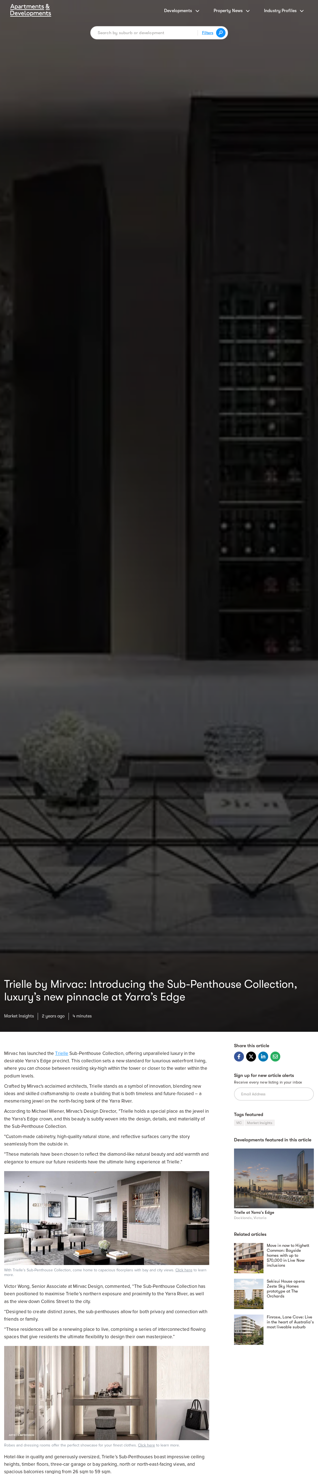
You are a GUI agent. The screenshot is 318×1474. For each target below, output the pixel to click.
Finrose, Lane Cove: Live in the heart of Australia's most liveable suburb (290, 1322)
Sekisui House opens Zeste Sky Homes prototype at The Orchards (286, 1289)
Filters (207, 32)
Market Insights (19, 1016)
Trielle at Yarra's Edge (254, 1212)
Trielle (61, 1053)
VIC (239, 1123)
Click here (183, 1270)
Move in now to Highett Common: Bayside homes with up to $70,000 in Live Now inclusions (288, 1255)
